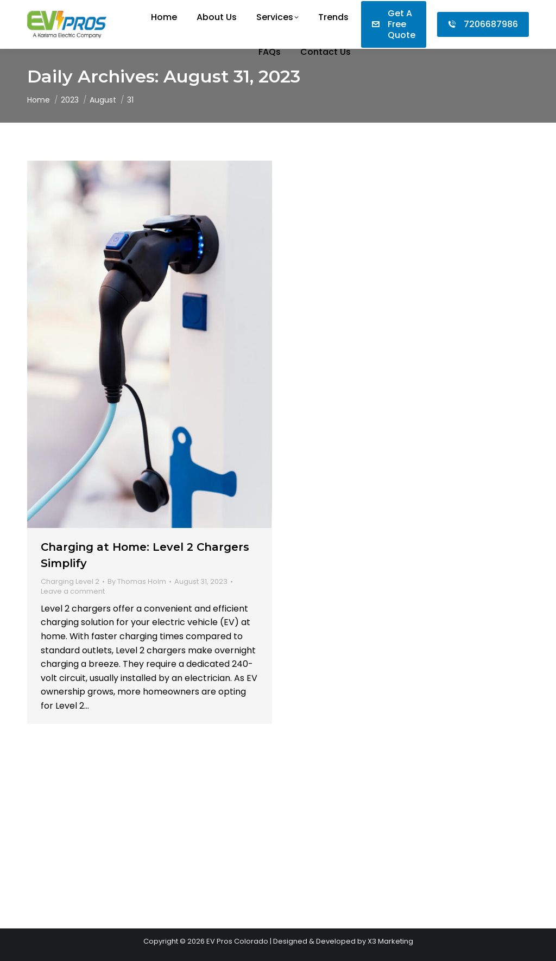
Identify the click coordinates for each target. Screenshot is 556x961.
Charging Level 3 (325, 377)
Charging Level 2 (70, 581)
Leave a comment (73, 591)
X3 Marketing (390, 941)
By (137, 582)
